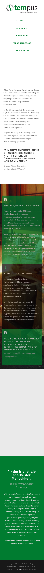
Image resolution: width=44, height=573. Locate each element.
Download (31, 569)
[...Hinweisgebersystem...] (22, 564)
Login (23, 569)
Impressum (12, 566)
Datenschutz (23, 566)
